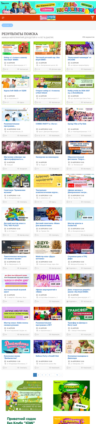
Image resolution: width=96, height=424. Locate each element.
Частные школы (23, 69)
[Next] (61, 375)
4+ (5, 136)
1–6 (37, 69)
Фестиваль (86, 169)
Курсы (20, 102)
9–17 (6, 102)
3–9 (69, 202)
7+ (37, 169)
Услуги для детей (87, 334)
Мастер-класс (23, 235)
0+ (69, 136)
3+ (5, 202)
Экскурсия (22, 169)
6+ (5, 268)
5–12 (6, 235)
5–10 (38, 102)
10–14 (38, 202)
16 (57, 375)
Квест (20, 301)
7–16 (70, 69)
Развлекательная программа (87, 69)
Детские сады (55, 69)
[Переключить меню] (3, 18)
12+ (69, 169)
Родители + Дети (73, 268)
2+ (37, 368)
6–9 (5, 69)
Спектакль (22, 202)
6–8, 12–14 (40, 136)
